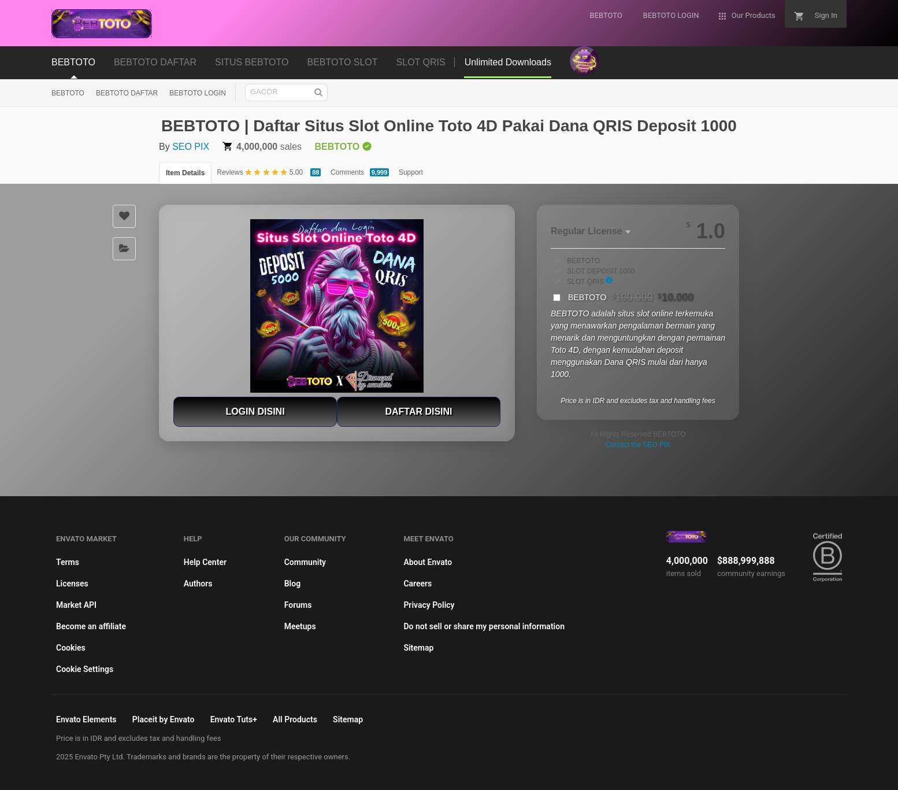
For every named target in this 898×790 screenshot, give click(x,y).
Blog (292, 583)
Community (305, 562)
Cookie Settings (84, 669)
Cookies (71, 647)
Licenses (72, 583)
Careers (417, 583)
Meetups (300, 626)
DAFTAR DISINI (418, 411)
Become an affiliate (91, 626)
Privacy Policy (428, 605)
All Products (295, 719)
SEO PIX (190, 147)
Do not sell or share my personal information (484, 626)
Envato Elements (86, 719)
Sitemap (418, 647)
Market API (76, 605)
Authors (198, 583)
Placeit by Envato (163, 719)
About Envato (427, 562)
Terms (67, 562)
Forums (298, 605)
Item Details (185, 173)
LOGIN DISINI (254, 411)
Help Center (205, 562)
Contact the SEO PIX (638, 445)
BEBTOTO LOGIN (197, 93)
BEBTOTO (67, 93)
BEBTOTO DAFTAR (127, 93)
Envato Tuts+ (233, 719)
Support (411, 172)
